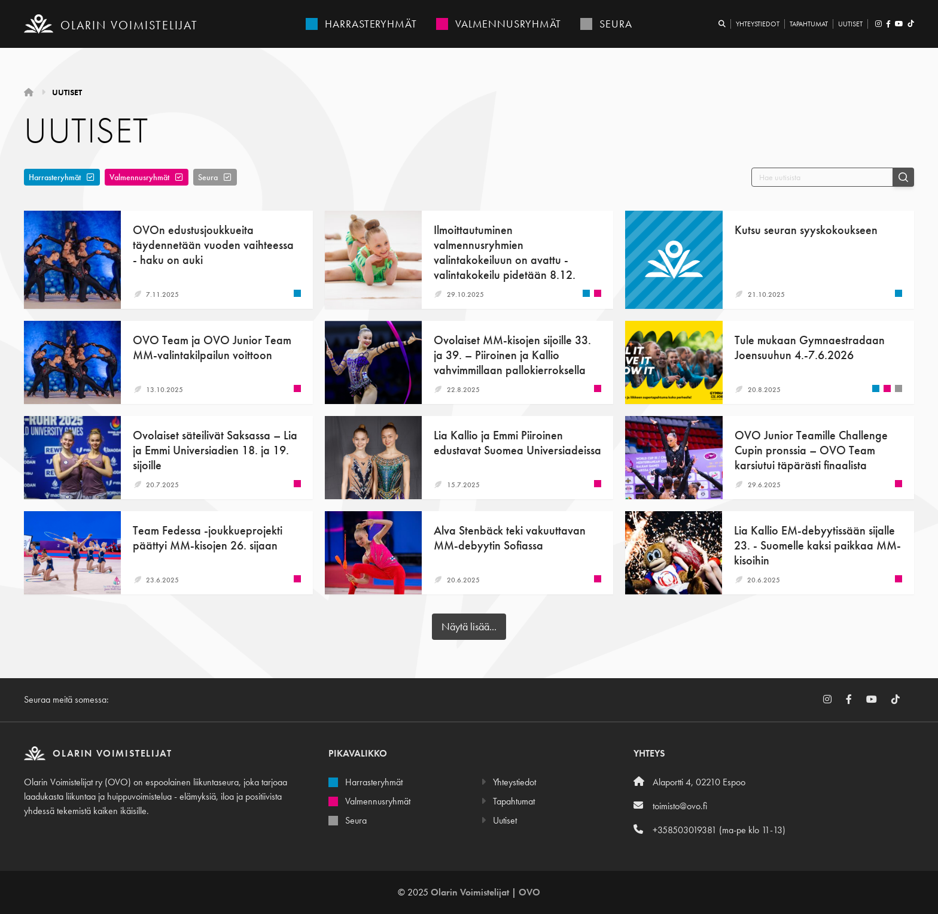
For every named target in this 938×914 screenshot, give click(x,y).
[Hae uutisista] (822, 177)
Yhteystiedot (757, 24)
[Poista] (90, 177)
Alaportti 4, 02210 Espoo (689, 782)
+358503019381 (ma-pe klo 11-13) (709, 830)
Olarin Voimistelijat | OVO (485, 892)
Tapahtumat (809, 24)
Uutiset (850, 24)
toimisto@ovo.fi (670, 806)
